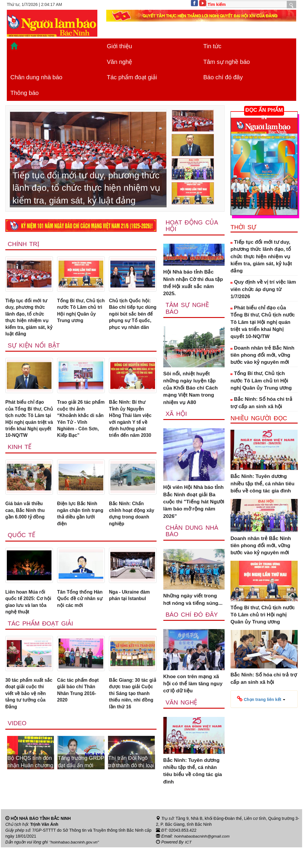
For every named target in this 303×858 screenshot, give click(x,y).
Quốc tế (22, 551)
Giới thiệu (119, 46)
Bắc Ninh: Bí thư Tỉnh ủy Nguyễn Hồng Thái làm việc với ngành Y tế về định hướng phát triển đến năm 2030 (132, 424)
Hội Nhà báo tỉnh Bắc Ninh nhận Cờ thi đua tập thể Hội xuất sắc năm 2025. (193, 283)
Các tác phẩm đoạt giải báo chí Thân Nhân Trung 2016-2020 (79, 710)
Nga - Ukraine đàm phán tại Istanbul (131, 612)
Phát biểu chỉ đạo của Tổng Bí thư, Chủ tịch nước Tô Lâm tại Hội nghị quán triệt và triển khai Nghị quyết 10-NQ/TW (28, 427)
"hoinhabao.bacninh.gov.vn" (74, 853)
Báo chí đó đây (223, 77)
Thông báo (24, 93)
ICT (188, 853)
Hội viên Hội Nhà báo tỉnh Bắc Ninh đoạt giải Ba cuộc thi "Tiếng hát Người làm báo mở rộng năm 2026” (193, 503)
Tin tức (212, 46)
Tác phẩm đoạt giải (132, 77)
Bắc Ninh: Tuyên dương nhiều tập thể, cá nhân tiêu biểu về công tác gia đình (192, 772)
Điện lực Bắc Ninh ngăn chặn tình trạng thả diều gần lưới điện (79, 529)
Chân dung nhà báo (36, 77)
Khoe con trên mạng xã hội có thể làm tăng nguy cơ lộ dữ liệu (193, 685)
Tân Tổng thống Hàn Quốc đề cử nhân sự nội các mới (76, 619)
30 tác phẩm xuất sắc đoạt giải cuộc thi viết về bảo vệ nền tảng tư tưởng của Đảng (27, 714)
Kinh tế (20, 461)
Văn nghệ (119, 62)
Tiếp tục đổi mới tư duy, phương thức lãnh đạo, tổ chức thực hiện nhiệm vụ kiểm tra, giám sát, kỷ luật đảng (28, 319)
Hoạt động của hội (192, 226)
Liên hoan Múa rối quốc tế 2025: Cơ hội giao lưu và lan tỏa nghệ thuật (27, 619)
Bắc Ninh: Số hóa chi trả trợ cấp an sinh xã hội (261, 402)
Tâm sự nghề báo (226, 62)
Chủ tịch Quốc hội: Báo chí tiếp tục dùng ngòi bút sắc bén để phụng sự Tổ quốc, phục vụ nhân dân (131, 319)
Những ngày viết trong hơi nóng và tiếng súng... (193, 600)
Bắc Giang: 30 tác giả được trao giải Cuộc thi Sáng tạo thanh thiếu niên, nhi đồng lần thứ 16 (132, 714)
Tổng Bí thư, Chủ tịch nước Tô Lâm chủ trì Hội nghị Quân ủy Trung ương (78, 315)
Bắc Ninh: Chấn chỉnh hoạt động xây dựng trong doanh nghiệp (128, 529)
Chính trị (24, 244)
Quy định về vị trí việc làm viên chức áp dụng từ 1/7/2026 (263, 289)
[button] (261, 699)
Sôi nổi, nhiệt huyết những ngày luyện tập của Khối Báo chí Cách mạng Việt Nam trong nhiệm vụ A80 (190, 388)
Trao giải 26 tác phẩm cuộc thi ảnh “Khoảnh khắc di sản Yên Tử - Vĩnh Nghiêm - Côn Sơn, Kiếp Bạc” (79, 424)
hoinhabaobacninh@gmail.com (202, 847)
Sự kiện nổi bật (34, 349)
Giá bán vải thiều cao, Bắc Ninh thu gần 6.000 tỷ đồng (26, 526)
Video (17, 745)
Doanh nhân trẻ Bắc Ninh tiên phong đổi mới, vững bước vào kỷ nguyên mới (262, 355)
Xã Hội (177, 414)
